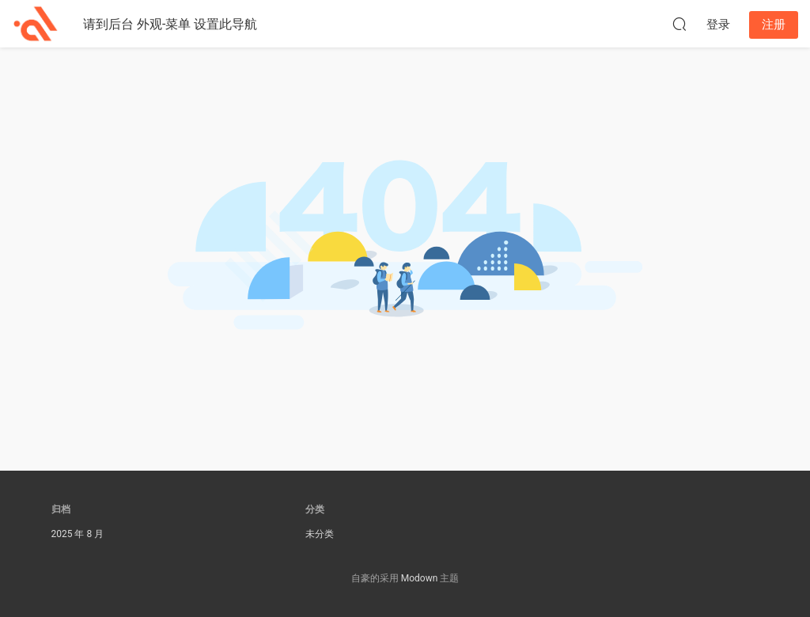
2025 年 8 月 (77, 533)
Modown (419, 578)
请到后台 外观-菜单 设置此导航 (170, 24)
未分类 (319, 533)
